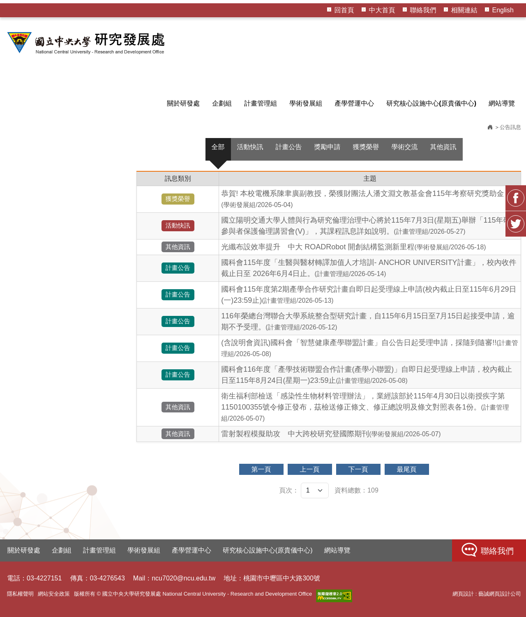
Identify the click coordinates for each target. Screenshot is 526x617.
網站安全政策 (54, 594)
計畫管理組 (260, 103)
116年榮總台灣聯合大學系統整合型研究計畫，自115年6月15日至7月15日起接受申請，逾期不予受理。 (367, 321)
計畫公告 (289, 146)
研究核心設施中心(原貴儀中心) (431, 103)
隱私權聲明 (20, 594)
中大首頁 (382, 10)
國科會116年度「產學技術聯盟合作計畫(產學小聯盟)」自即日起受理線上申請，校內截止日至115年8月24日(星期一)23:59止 (366, 374)
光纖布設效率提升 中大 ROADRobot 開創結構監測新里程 (353, 247)
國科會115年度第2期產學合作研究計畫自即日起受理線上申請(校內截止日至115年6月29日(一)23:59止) (368, 294)
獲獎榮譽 (366, 146)
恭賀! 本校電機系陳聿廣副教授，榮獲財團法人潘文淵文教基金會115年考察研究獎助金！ (366, 198)
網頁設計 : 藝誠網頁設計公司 (486, 594)
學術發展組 (305, 103)
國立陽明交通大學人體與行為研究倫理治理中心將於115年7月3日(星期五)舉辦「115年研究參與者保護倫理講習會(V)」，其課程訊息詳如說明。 (369, 225)
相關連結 (464, 10)
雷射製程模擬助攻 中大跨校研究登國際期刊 (331, 434)
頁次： (289, 490)
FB (515, 198)
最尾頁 (407, 469)
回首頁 (344, 10)
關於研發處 (183, 103)
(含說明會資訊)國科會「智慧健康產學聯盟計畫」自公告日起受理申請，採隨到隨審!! (369, 347)
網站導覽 (502, 103)
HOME (87, 43)
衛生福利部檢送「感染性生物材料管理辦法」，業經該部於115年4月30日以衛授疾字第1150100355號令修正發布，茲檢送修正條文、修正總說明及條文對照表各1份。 (365, 407)
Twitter (515, 224)
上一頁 (310, 469)
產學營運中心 (354, 103)
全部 (218, 146)
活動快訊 (250, 146)
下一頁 (358, 469)
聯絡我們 (423, 10)
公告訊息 (510, 127)
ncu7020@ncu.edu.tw (183, 578)
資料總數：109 (356, 490)
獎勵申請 (327, 146)
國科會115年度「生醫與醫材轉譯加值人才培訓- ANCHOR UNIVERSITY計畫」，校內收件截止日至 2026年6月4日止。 (368, 268)
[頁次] (315, 490)
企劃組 (222, 103)
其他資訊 (443, 146)
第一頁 (261, 469)
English (503, 10)
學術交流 (405, 146)
